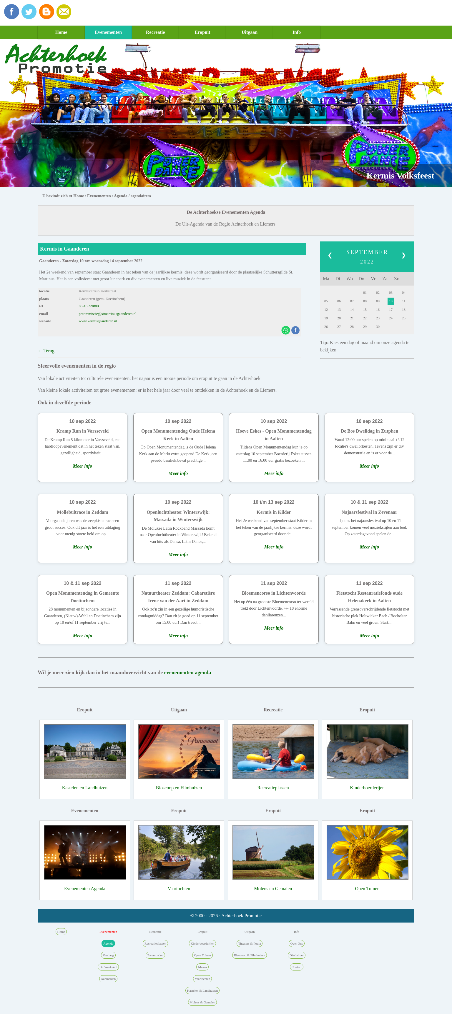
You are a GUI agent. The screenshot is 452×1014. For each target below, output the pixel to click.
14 (352, 310)
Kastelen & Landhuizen (202, 990)
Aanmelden (108, 978)
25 (404, 318)
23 (378, 318)
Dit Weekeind (108, 967)
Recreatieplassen (273, 787)
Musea (202, 967)
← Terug (46, 350)
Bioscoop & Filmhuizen (249, 955)
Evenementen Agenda (84, 888)
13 (339, 310)
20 (339, 318)
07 (352, 301)
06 (339, 301)
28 (352, 327)
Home (61, 32)
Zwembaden (155, 955)
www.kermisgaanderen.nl (98, 321)
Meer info (82, 465)
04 (404, 293)
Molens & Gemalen (202, 1002)
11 (404, 301)
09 (378, 301)
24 (391, 318)
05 (326, 301)
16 (378, 310)
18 (404, 310)
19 (326, 318)
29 (365, 327)
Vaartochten (179, 888)
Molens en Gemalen (273, 888)
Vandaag (108, 955)
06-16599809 (89, 306)
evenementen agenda (187, 673)
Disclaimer (297, 955)
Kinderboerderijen (367, 787)
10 (391, 301)
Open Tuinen (367, 888)
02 (378, 293)
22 (365, 318)
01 (365, 293)
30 (378, 327)
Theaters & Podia (249, 943)
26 (326, 327)
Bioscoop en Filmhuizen (179, 787)
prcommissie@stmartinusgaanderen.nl (107, 314)
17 (391, 310)
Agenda (120, 196)
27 (339, 327)
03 (391, 293)
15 (365, 310)
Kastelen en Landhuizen (85, 787)
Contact (297, 967)
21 (352, 318)
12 (326, 310)
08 (365, 301)
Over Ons (296, 943)
